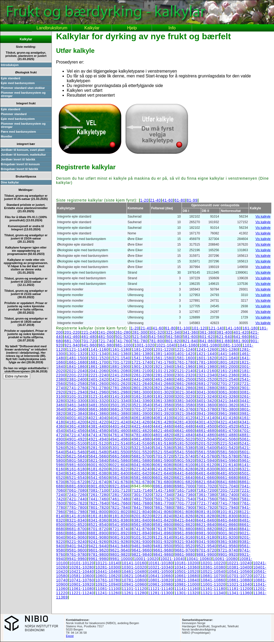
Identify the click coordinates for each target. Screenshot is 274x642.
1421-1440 (206, 354)
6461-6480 (206, 473)
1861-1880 (98, 366)
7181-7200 (206, 490)
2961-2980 (120, 392)
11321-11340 (213, 593)
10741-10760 (81, 580)
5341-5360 (163, 448)
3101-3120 (77, 396)
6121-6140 (228, 465)
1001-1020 (144, 345)
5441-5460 (77, 452)
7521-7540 (185, 499)
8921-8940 (142, 533)
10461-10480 (134, 571)
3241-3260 (228, 396)
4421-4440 (142, 426)
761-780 (140, 341)
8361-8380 (120, 520)
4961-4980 (142, 439)
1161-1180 (120, 349)
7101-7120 (120, 490)
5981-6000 (77, 465)
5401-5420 (228, 448)
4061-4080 (142, 418)
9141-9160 (185, 537)
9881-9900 (206, 554)
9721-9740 (228, 550)
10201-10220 (213, 563)
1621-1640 (228, 358)
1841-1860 (77, 366)
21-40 (155, 200)
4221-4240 (120, 422)
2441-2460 (142, 379)
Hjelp (132, 28)
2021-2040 (77, 371)
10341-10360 (186, 567)
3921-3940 (185, 413)
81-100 (183, 328)
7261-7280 (98, 495)
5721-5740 (185, 456)
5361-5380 (185, 448)
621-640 (224, 336)
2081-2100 (142, 371)
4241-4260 (142, 422)
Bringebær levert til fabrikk (19, 169)
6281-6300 (206, 469)
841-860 (207, 341)
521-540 (140, 336)
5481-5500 (120, 452)
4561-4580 (98, 430)
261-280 (123, 332)
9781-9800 (98, 554)
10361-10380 (213, 567)
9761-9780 (77, 554)
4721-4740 (77, 435)
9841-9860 (163, 554)
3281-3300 (77, 401)
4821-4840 (185, 435)
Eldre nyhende (16, 376)
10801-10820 (160, 580)
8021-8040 (142, 512)
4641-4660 (185, 430)
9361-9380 (228, 541)
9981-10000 (121, 559)
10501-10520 (186, 571)
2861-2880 (206, 388)
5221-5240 (228, 443)
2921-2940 (77, 392)
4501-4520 (228, 426)
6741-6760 (120, 482)
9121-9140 (163, 537)
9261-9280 (120, 541)
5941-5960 (228, 460)
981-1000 (124, 345)
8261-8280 (206, 516)
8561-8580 (142, 524)
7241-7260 (77, 495)
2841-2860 (185, 388)
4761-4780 (120, 435)
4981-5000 (163, 439)
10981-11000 (186, 584)
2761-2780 (98, 388)
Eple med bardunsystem (18, 83)
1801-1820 (228, 362)
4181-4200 (77, 422)
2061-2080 (120, 371)
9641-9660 (142, 550)
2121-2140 (185, 371)
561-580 (173, 336)
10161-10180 (160, 563)
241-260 (106, 332)
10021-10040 (172, 559)
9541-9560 (228, 546)
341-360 (190, 332)
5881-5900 (163, 460)
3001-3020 (163, 392)
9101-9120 (142, 537)
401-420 (241, 332)
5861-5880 (142, 460)
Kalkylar (92, 28)
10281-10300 (107, 567)
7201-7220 (228, 490)
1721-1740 (142, 362)
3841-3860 (98, 413)
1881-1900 (120, 366)
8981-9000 (206, 533)
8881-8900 (98, 533)
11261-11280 (134, 593)
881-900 (241, 341)
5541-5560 (185, 452)
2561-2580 (77, 383)
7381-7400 (228, 495)
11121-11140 (160, 588)
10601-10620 (107, 576)
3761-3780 (206, 409)
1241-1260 (206, 349)
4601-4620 (142, 430)
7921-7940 (228, 507)
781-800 (157, 341)
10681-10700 (213, 576)
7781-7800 (77, 507)
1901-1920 (142, 366)
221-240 (89, 332)
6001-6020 (98, 465)
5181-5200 (185, 443)
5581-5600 (228, 452)
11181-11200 (239, 588)
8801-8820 (206, 529)
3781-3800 (228, 409)
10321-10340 (160, 567)
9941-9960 (77, 559)
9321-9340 (185, 541)
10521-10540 (213, 571)
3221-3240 (206, 396)
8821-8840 (228, 529)
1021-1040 (166, 345)
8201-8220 (142, 516)
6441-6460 (185, 473)
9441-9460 (120, 546)
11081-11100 (107, 588)
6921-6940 (120, 486)
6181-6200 (98, 469)
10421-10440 (81, 571)
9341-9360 (206, 541)
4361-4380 (77, 426)
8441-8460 (206, 520)
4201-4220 (98, 422)
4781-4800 (142, 435)
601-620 (207, 336)
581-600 (190, 336)
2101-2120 (163, 371)
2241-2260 (120, 375)
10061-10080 (225, 559)
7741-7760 (228, 503)
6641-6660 (206, 477)
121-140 (216, 328)
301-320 (157, 332)
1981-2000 (228, 366)
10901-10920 (81, 584)
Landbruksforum (51, 28)
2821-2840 (163, 388)
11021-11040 (239, 584)
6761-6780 (142, 482)
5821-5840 (98, 460)
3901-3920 (163, 413)
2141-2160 (206, 371)
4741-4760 (98, 435)
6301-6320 (228, 469)
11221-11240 (81, 593)
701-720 (89, 341)
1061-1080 (209, 345)
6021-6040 (120, 465)
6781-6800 (163, 482)
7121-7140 (142, 490)
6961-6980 (163, 486)
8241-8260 (185, 516)
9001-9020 (228, 533)
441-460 (72, 336)
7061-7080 (77, 490)
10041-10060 (199, 559)
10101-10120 (81, 563)
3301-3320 (98, 401)
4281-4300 (185, 422)
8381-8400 (142, 520)
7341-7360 (185, 495)
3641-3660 (77, 409)
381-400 (224, 332)
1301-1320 (77, 354)
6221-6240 (142, 469)
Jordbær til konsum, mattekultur (23, 154)
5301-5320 (120, 448)
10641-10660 (160, 576)
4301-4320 (206, 422)
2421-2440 (120, 379)
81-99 (192, 200)
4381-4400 (98, 426)
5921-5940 (206, 460)
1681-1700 (98, 362)
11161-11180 (213, 588)
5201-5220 (206, 443)
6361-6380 (98, 473)
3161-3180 (142, 396)
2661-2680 (185, 383)
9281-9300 (142, 541)
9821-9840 (142, 554)
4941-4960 (120, 439)
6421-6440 (163, 473)
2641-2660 (163, 383)
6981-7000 (185, 486)
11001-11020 (213, 584)
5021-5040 (206, 439)
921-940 (72, 345)
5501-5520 (142, 452)
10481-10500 (160, 571)
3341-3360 (142, 401)
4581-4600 (120, 430)
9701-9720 (206, 550)
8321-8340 (77, 520)
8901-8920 (120, 533)
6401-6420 (142, 473)
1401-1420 (185, 354)
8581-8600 (163, 524)
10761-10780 (107, 580)
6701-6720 (77, 482)
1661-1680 (77, 362)
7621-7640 (98, 503)
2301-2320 (185, 375)
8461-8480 (228, 520)
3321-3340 (120, 401)
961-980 (106, 345)
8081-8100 (206, 512)
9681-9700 (185, 550)
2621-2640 (142, 383)
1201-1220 (163, 349)
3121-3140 (98, 396)
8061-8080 (185, 512)
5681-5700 (142, 456)
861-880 (224, 341)
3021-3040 (185, 392)
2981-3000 (142, 392)
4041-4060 (120, 418)
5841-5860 (120, 460)
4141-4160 (228, 418)
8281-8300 (228, 516)
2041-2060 (98, 371)
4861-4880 (228, 435)
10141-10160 (134, 563)
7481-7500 (142, 499)
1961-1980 (206, 366)
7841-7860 (142, 507)
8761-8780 (163, 529)
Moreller (6, 136)
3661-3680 (98, 409)
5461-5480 (98, 452)
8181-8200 (120, 516)
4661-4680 (206, 430)
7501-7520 (163, 499)
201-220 (72, 332)
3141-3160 (120, 396)
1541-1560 (142, 358)
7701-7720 (185, 503)
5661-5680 (120, 456)
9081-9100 (120, 537)
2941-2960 (98, 392)
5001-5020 (185, 439)
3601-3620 (228, 405)
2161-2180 (228, 371)
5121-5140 (120, 443)
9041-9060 (77, 537)
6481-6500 (228, 473)
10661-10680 (186, 576)
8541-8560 (120, 524)
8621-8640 (206, 524)
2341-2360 (228, 375)
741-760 (123, 341)
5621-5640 (77, 456)
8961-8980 (185, 533)
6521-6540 (77, 477)
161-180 (250, 328)
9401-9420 (77, 546)
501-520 (123, 336)
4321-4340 (228, 422)
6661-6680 (228, 477)
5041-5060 (228, 439)
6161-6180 (77, 469)
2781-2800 (120, 388)
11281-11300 (160, 593)
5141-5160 (142, 443)
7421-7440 (77, 499)
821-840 (190, 341)
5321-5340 (142, 448)
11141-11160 (186, 588)
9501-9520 (185, 546)
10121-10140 (107, 563)
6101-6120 (206, 465)
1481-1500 (77, 358)
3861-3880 (120, 413)
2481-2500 (185, 379)
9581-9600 (77, 550)
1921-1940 (163, 366)
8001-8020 (120, 512)
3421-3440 (228, 401)
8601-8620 (185, 524)
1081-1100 (231, 345)
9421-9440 (98, 546)
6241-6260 (163, 469)
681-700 (72, 341)
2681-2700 (206, 383)
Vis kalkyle (263, 216)
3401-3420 (206, 401)
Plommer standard (14, 114)
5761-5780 (228, 456)
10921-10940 (107, 584)
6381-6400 (120, 473)
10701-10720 (239, 576)
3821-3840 (77, 413)
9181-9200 (228, 537)
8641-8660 (228, 524)
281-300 (140, 332)
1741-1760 (163, 362)
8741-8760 (142, 529)
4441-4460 (163, 426)
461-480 (89, 336)
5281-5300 (98, 448)
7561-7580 (228, 499)
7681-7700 (163, 503)
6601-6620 (163, 477)
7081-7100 (98, 490)
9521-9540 (206, 546)
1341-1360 (120, 354)
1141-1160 (98, 349)
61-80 (179, 200)
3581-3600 (206, 405)
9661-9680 (163, 550)
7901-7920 (206, 507)
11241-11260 (107, 593)
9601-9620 (98, 550)
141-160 (233, 328)
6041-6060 (142, 465)
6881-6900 (77, 486)
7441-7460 (98, 499)
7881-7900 (185, 507)
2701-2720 (228, 383)
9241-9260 (98, 541)
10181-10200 (186, 563)
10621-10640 (134, 576)
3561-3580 (185, 405)
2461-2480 (163, 379)
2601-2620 (120, 383)
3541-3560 (163, 405)
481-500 (106, 336)
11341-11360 (239, 593)
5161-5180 (163, 443)
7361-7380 (206, 495)
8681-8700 (77, 529)
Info (172, 28)
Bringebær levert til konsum (20, 164)
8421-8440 (185, 520)
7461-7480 (120, 499)
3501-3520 (120, 405)
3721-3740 (163, 409)
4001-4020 (77, 418)
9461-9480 (142, 546)
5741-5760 (206, 456)
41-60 (167, 200)
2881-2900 (228, 388)
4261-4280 (163, 422)
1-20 (144, 200)
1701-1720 (120, 362)
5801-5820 (77, 460)
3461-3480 (77, 405)
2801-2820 (142, 388)
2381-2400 (77, 379)
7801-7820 (98, 507)
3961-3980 (228, 413)
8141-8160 (77, 516)
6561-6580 (120, 477)
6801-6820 (185, 482)
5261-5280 (77, 448)
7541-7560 (206, 499)
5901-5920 (185, 460)
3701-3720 (142, 409)
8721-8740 (120, 529)
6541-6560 (98, 477)
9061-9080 (98, 537)
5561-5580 (206, 452)
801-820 (173, 341)
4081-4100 (163, 418)
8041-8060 (163, 512)
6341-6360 (77, 473)
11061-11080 (81, 588)
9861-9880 (185, 554)
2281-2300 (163, 375)
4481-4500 (206, 426)
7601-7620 (77, 503)
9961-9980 (98, 559)
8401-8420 (163, 520)
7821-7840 (120, 507)
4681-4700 (228, 430)
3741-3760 (185, 409)
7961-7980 (77, 512)
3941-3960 (206, 413)
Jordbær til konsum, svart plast (23, 149)
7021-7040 (228, 486)
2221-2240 (98, 375)
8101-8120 (228, 512)
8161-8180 (98, 516)
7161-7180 (185, 490)
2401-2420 (98, 379)
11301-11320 (186, 593)
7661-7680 (142, 503)
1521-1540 (120, 358)
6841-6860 (228, 482)
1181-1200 (142, 349)
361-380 (207, 332)
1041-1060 (188, 345)
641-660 (241, 336)
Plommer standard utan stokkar (23, 87)
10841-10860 (213, 580)
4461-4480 (185, 426)
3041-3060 (206, 392)
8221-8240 (163, 516)
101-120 (199, 328)
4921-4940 (98, 439)
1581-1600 (185, 358)
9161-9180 (206, 537)
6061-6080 (163, 465)
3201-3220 (185, 396)
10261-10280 (81, 567)
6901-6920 (98, 486)
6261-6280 (185, 469)
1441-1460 (228, 354)
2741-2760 (77, 388)
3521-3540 (142, 405)
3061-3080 (228, 392)
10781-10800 (134, 580)
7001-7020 (206, 486)
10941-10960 (134, 584)
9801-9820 (120, 554)
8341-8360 (98, 520)
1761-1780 (185, 362)
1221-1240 (185, 349)
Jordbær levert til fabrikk (18, 159)
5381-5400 (206, 448)
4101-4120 (185, 418)
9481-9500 (163, 546)
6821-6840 (206, 482)
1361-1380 (142, 354)
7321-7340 (163, 495)
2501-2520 (206, 379)
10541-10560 (239, 571)
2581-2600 (98, 383)
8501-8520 (77, 524)
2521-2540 (228, 379)
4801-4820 (163, 435)
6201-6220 (120, 469)
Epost (70, 635)
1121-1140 (77, 349)
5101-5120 (98, 443)
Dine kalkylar (10, 182)
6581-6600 (142, 477)
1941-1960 (185, 366)
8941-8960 (163, 533)
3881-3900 (142, 413)
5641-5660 (98, 456)
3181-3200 (163, 396)
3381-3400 (185, 401)
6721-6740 (98, 482)
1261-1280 (228, 349)
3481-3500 (98, 405)
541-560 (157, 336)
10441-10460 (107, 571)
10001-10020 (146, 559)
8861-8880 (77, 533)
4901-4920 (77, 439)
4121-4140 (206, 418)
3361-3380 (163, 401)
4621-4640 (163, 430)
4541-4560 (77, 430)
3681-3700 (120, 409)
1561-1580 (163, 358)
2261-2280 (142, 375)
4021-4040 (98, 418)
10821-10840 (186, 580)
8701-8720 (98, 529)
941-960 (89, 345)
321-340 (173, 332)
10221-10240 (239, 563)
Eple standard (10, 78)
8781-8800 (185, 529)
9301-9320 (163, 541)
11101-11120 (134, 588)
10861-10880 (239, 580)
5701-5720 (163, 456)
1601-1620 (206, 358)
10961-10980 (160, 584)
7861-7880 (163, 507)
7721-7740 (206, 503)
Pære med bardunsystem (18, 131)
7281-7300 (120, 495)
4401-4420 (120, 426)
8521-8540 (98, 524)
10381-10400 (239, 567)
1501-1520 (98, 358)
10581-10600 (81, 576)
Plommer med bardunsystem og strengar (23, 94)
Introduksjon (10, 64)
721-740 (106, 341)
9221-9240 (77, 541)
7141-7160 (163, 490)
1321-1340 (98, 354)
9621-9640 (120, 550)
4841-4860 (206, 435)
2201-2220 (77, 375)
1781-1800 (206, 362)
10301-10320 (134, 567)
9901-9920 (228, 554)
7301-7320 (142, 495)
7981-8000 (98, 512)
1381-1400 (163, 354)
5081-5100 (77, 443)
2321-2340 (206, 375)
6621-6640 (185, 477)
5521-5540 (163, 452)
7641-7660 (120, 503)
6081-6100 (185, 465)
